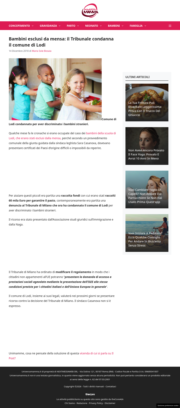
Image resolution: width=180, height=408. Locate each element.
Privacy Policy (96, 403)
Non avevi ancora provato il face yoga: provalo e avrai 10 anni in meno (146, 154)
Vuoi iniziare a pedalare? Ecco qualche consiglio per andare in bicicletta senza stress (145, 239)
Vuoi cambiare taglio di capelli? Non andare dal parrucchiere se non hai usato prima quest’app (145, 196)
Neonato (95, 25)
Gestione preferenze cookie (168, 405)
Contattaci (111, 386)
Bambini (117, 25)
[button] (170, 25)
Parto (74, 25)
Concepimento (23, 25)
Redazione (82, 403)
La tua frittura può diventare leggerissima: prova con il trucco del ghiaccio (145, 109)
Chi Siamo (70, 403)
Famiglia (140, 25)
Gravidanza (52, 25)
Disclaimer (110, 403)
